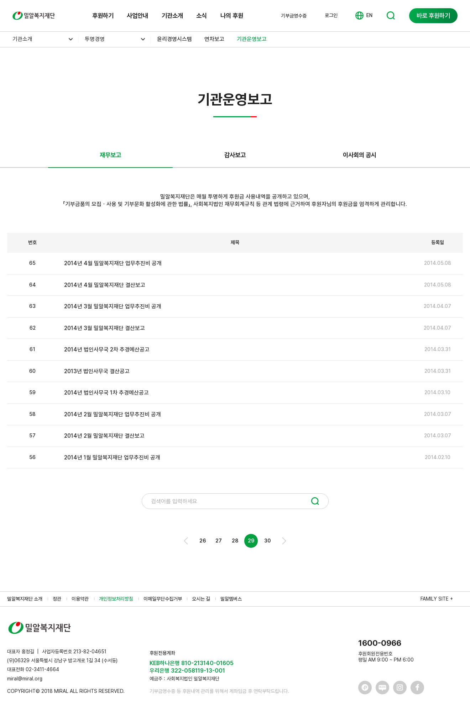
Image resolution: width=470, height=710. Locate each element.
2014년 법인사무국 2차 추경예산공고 (107, 349)
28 (235, 541)
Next (283, 541)
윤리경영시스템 (174, 39)
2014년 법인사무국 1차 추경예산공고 (106, 392)
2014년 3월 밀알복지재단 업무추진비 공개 (112, 306)
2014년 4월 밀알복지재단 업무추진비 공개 (113, 263)
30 (267, 541)
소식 (201, 15)
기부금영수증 (294, 16)
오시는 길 (201, 599)
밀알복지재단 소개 (24, 599)
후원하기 (103, 15)
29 (251, 541)
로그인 (331, 15)
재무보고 (110, 155)
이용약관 (80, 599)
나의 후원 (231, 15)
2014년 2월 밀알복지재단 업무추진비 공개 (112, 414)
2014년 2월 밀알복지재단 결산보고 (104, 435)
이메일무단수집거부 (162, 599)
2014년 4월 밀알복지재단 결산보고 (104, 285)
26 (202, 541)
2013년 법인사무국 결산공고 (97, 371)
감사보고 (235, 155)
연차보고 (214, 39)
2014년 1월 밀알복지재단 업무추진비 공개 (112, 457)
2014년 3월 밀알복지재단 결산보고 (104, 328)
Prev (186, 541)
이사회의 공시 (359, 155)
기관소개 (172, 15)
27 (218, 541)
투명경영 (95, 39)
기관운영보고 (252, 39)
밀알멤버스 (231, 599)
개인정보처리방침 (116, 599)
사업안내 (137, 15)
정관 (57, 599)
